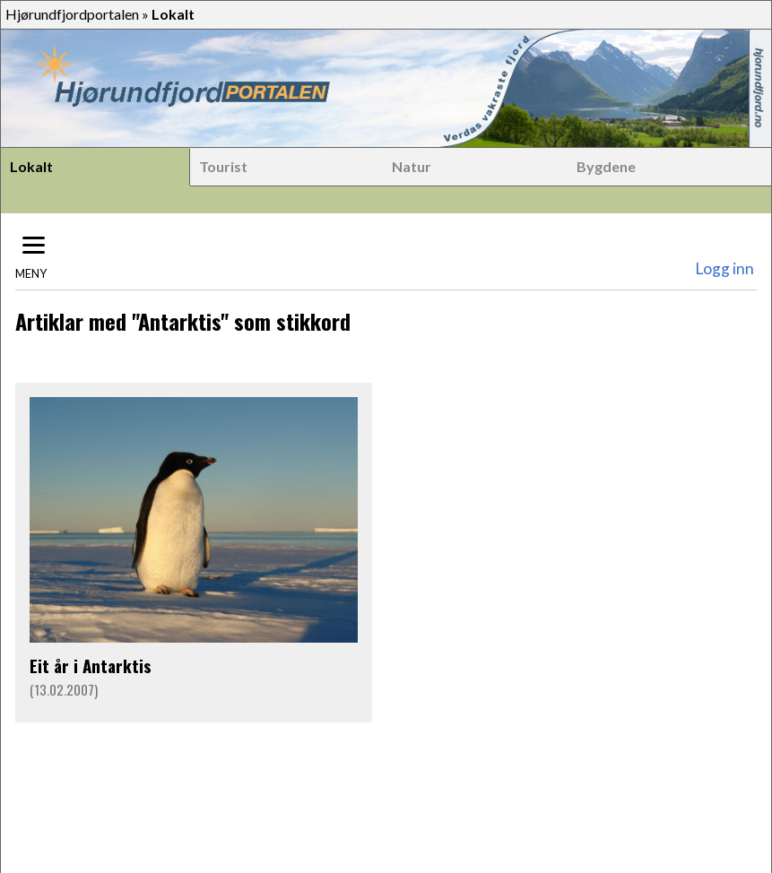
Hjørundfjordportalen (72, 13)
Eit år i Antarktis (91, 665)
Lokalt (31, 166)
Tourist (223, 166)
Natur (411, 166)
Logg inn (724, 268)
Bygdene (606, 166)
